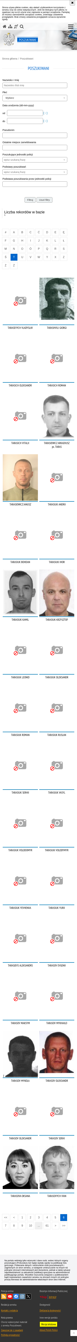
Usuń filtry (44, 200)
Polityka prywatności (10, 1335)
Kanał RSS (3, 1296)
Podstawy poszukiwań (14, 166)
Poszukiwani (26, 58)
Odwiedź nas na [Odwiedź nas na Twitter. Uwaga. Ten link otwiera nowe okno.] (28, 1296)
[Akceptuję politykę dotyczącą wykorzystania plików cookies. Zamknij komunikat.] (72, 2)
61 (47, 1225)
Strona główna (9, 58)
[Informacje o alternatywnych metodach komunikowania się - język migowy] (16, 26)
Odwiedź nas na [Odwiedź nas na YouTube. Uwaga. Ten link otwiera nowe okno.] (10, 1296)
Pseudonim (8, 130)
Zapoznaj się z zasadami (12, 1330)
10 (30, 1225)
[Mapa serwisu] (10, 26)
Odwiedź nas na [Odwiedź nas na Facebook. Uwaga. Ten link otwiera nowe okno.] (16, 1296)
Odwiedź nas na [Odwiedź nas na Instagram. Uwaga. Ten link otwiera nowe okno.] (22, 1296)
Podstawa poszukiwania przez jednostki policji (26, 178)
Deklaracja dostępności (50, 1310)
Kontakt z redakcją (9, 1310)
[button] (70, 26)
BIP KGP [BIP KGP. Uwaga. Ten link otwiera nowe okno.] (52, 1297)
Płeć (4, 92)
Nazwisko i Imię (10, 80)
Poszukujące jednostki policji (17, 154)
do (4, 121)
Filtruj (30, 200)
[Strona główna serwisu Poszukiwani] (4, 26)
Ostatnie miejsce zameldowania (19, 142)
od (4, 113)
